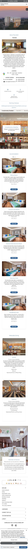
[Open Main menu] (1, 1)
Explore (14, 488)
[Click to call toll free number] (20, 79)
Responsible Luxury (6, 493)
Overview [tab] (14, 37)
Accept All (14, 543)
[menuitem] (1, 1)
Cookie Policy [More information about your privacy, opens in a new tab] (22, 537)
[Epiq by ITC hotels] (11, 483)
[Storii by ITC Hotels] (16, 483)
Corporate (14, 509)
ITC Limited (4, 503)
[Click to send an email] (10, 81)
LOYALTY (14, 518)
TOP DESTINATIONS (14, 515)
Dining (3, 491)
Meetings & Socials (6, 496)
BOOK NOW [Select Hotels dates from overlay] (23, 547)
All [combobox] (13, 157)
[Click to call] (8, 79)
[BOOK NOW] (14, 189)
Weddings (4, 498)
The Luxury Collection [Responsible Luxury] (6, 505)
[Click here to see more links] (26, 4)
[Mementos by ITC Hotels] (9, 483)
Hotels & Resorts (5, 490)
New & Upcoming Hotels (7, 502)
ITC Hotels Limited (13, 1)
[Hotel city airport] (10, 547)
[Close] (26, 530)
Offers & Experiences (6, 495)
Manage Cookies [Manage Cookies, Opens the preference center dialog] (14, 539)
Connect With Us (14, 512)
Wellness (4, 500)
